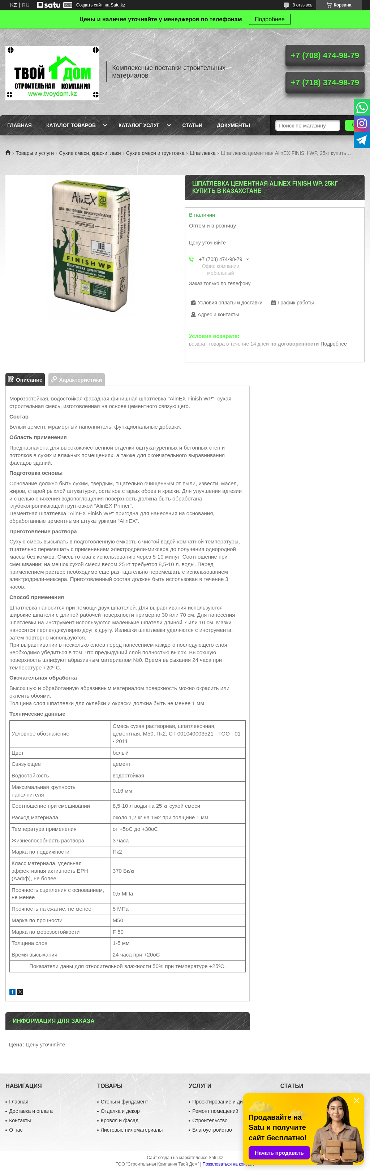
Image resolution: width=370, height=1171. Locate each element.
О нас (15, 1130)
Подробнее (270, 19)
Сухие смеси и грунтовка (155, 153)
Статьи (192, 125)
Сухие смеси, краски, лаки (90, 153)
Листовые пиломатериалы (132, 1130)
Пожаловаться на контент (228, 1164)
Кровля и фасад (119, 1120)
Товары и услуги (35, 153)
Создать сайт (89, 5)
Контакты (20, 1120)
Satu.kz (215, 1157)
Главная (19, 125)
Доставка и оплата (31, 1111)
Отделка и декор (120, 1111)
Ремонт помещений (215, 1111)
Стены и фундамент (124, 1102)
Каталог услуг (139, 125)
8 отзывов (303, 5)
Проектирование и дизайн (222, 1102)
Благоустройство (212, 1130)
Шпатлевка (203, 153)
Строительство (209, 1120)
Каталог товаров (71, 125)
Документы (233, 125)
